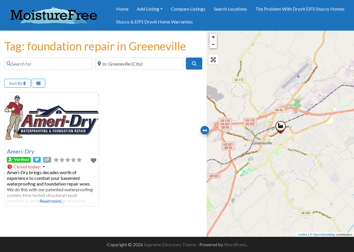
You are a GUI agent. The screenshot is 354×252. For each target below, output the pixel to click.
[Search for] (48, 64)
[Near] (139, 64)
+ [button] (213, 37)
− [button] (213, 44)
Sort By (17, 83)
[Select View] (38, 83)
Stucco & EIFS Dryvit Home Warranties (154, 21)
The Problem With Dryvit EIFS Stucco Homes (300, 8)
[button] (51, 167)
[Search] (194, 64)
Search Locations (230, 8)
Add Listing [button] (148, 8)
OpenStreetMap (324, 234)
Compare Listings (188, 8)
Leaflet (302, 234)
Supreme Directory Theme (170, 244)
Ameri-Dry (20, 151)
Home (122, 8)
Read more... (51, 201)
